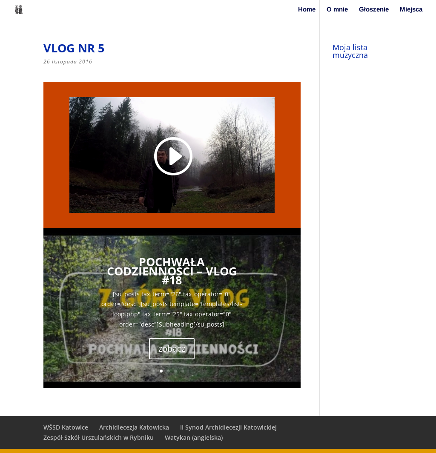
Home (307, 9)
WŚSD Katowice (65, 427)
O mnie (337, 9)
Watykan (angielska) (194, 437)
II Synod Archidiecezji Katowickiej (228, 427)
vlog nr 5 (73, 48)
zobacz (171, 348)
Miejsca (411, 9)
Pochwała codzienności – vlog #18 (172, 271)
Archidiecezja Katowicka (134, 427)
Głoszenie (374, 9)
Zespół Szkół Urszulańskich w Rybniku (98, 437)
